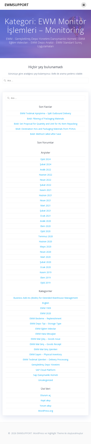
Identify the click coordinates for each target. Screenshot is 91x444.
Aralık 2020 (45, 221)
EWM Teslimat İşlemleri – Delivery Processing (45, 359)
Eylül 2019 (45, 282)
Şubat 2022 (45, 184)
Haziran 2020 (45, 241)
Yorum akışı (45, 405)
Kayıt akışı (46, 400)
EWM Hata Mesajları (45, 333)
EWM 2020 (45, 313)
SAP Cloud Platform (45, 369)
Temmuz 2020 (45, 236)
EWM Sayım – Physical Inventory (45, 354)
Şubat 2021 (45, 210)
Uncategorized (45, 380)
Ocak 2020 (45, 267)
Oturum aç (45, 395)
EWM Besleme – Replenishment (45, 318)
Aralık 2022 (45, 169)
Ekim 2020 (45, 226)
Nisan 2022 (45, 179)
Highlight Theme (56, 433)
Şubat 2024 (45, 164)
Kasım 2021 (45, 190)
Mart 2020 (45, 256)
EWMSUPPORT (17, 5)
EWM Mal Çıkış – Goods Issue (45, 338)
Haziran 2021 (45, 195)
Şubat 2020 (45, 262)
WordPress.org (45, 410)
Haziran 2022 (45, 174)
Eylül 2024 (45, 159)
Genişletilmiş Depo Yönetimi (46, 364)
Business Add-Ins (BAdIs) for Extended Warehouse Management (45, 297)
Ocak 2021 (45, 215)
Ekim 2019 (45, 277)
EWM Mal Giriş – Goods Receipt (45, 344)
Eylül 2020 (45, 231)
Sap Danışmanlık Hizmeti (45, 375)
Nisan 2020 (45, 251)
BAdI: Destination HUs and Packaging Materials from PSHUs (46, 128)
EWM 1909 (45, 308)
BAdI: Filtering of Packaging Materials (45, 118)
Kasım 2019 (45, 272)
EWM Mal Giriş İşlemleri (45, 349)
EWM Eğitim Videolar (45, 328)
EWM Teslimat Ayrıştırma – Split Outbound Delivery (45, 113)
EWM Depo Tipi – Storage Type (45, 323)
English (45, 302)
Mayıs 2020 (45, 246)
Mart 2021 (45, 205)
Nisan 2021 (45, 200)
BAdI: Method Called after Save (45, 133)
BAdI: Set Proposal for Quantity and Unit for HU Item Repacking (45, 123)
